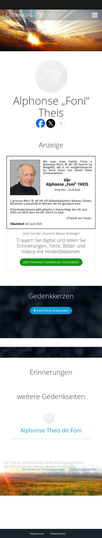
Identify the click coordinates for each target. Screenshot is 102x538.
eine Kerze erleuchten (51, 310)
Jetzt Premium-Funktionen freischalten (51, 262)
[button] (95, 15)
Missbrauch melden (83, 469)
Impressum (37, 533)
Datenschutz (57, 533)
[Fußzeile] (51, 533)
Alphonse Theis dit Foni (51, 430)
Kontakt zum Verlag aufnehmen (43, 469)
